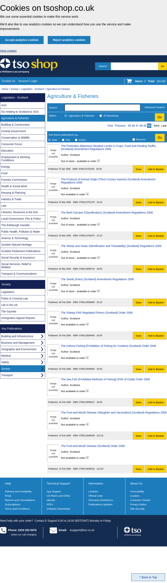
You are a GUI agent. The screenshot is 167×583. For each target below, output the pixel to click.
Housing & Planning (13, 192)
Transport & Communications (19, 273)
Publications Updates (100, 504)
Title (67, 139)
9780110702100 (87, 169)
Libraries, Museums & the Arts (19, 212)
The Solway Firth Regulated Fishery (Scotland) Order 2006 (97, 312)
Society (14, 89)
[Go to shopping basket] (149, 82)
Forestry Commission (14, 179)
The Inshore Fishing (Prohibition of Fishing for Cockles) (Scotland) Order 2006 (108, 345)
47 (137, 125)
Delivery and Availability (18, 491)
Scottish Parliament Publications (20, 251)
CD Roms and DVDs (58, 495)
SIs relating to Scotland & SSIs (20, 111)
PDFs (50, 504)
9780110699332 (87, 469)
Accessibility (137, 491)
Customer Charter (140, 500)
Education (7, 150)
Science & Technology (14, 238)
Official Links (95, 495)
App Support (54, 491)
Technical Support (58, 483)
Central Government (13, 131)
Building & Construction (15, 124)
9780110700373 (87, 235)
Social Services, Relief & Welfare (16, 265)
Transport (7, 375)
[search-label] (102, 107)
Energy (5, 166)
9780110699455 (87, 335)
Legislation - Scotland (32, 89)
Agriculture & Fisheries (58, 89)
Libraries (93, 491)
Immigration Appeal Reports (18, 318)
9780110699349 (87, 435)
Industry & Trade (11, 199)
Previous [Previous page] (120, 125)
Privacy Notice (138, 504)
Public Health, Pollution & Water (20, 231)
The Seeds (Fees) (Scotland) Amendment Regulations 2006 (97, 279)
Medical (6, 355)
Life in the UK (9, 305)
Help (8, 483)
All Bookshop (111, 115)
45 (129, 125)
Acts (3, 105)
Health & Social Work (14, 186)
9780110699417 (87, 402)
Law (3, 205)
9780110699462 (87, 369)
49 (144, 125)
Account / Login (27, 81)
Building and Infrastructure (17, 336)
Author (82, 139)
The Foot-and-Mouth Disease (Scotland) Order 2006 (93, 446)
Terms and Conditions (17, 508)
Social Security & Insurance (18, 257)
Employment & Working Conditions (15, 159)
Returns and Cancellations (20, 500)
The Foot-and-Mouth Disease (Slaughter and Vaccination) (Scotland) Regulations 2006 (114, 412)
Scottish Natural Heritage (16, 244)
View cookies (8, 50)
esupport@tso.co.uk (82, 530)
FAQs (8, 495)
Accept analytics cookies (22, 39)
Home (5, 89)
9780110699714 (87, 269)
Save (138, 169)
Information (95, 483)
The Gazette (8, 311)
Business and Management (18, 342)
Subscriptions (12, 504)
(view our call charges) (24, 534)
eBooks (51, 500)
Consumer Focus (11, 144)
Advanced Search (154, 107)
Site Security (137, 508)
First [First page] (110, 125)
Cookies (134, 495)
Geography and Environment (18, 349)
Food (4, 173)
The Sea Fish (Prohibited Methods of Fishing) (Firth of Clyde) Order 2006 (105, 379)
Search (103, 66)
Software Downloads (58, 508)
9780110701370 (87, 202)
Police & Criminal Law (14, 298)
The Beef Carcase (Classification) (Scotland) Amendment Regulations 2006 (107, 212)
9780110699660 (87, 302)
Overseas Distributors (100, 500)
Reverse (140, 139)
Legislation (7, 292)
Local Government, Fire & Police (21, 218)
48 (141, 125)
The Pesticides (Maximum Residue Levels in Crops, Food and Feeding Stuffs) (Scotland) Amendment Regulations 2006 (108, 147)
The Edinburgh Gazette (15, 225)
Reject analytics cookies (69, 39)
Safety (5, 362)
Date (54, 139)
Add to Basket (156, 169)
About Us (136, 483)
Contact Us (8, 81)
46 (133, 125)
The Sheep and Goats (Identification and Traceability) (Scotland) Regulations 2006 (111, 246)
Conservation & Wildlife (15, 137)
